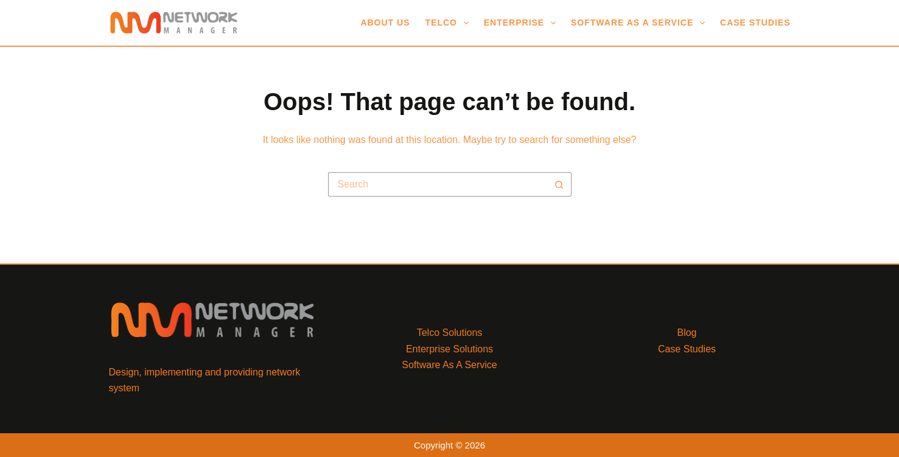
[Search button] (559, 184)
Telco (449, 23)
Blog (686, 332)
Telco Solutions (450, 332)
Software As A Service (640, 23)
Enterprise (522, 23)
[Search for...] (437, 184)
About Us (385, 22)
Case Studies (755, 22)
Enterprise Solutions (449, 349)
